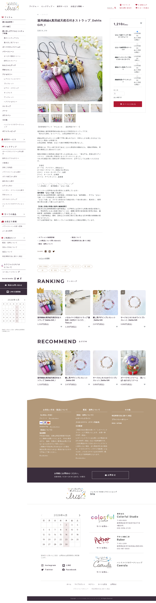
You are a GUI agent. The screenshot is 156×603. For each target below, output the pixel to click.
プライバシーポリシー (120, 419)
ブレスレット (9, 83)
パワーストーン (8, 51)
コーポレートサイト (11, 272)
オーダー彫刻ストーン (12, 56)
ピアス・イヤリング (11, 88)
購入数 (116, 90)
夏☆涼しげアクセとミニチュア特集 (13, 32)
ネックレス (8, 92)
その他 (4, 120)
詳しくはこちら (53, 418)
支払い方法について (9, 247)
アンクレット (9, 97)
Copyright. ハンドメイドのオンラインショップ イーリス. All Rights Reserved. (91, 598)
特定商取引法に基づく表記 (12, 256)
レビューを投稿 (44, 258)
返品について (7, 252)
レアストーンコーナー (12, 79)
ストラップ (45, 14)
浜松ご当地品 (43, 266)
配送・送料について (9, 242)
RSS (113, 423)
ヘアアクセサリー (10, 102)
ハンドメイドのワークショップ (14, 126)
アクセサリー (7, 74)
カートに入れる (128, 104)
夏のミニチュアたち (11, 38)
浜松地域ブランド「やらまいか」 (51, 127)
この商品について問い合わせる (50, 240)
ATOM (119, 423)
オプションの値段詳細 (46, 237)
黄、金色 (87, 266)
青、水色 (54, 270)
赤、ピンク (75, 266)
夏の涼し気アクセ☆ (11, 42)
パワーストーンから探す (60, 266)
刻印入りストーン (10, 61)
